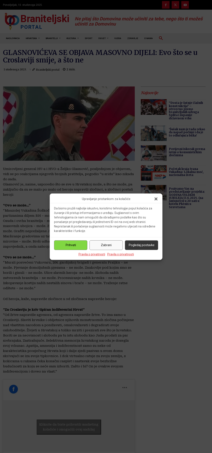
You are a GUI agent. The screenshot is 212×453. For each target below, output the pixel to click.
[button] (156, 199)
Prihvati (71, 245)
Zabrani (106, 245)
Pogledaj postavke (141, 245)
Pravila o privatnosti (92, 254)
